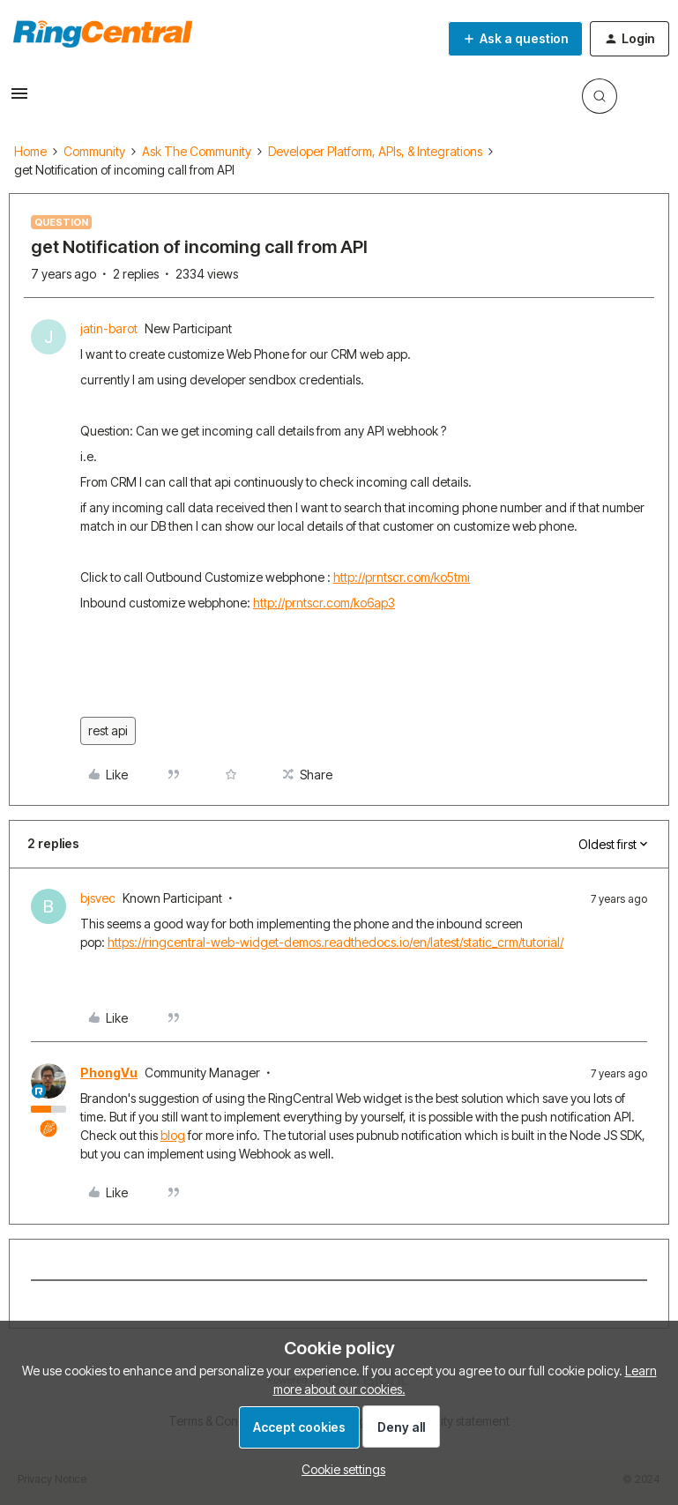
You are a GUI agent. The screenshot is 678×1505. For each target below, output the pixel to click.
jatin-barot (109, 328)
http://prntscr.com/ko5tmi (401, 577)
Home (30, 151)
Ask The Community (196, 151)
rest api (108, 730)
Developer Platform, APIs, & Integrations (375, 151)
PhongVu (109, 1072)
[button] (19, 99)
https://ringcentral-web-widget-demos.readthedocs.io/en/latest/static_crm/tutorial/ (335, 942)
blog (172, 1135)
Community (94, 151)
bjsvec (97, 897)
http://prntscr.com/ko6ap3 (324, 602)
